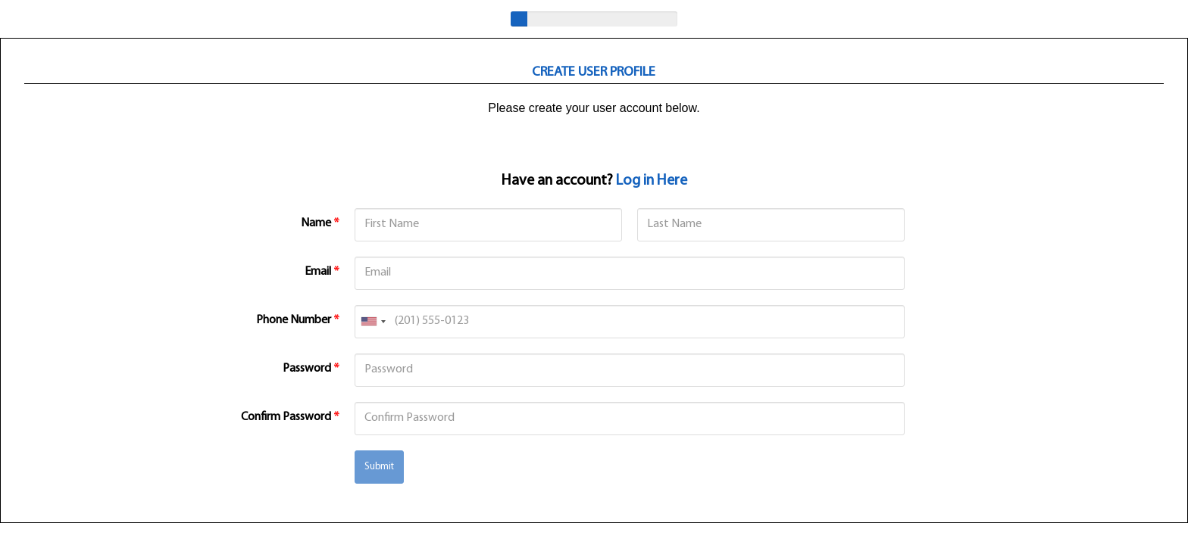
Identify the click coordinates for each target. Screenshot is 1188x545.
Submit (379, 467)
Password (311, 369)
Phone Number (297, 320)
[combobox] (372, 322)
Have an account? (594, 180)
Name (320, 223)
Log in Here (651, 180)
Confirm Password (290, 417)
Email (322, 272)
